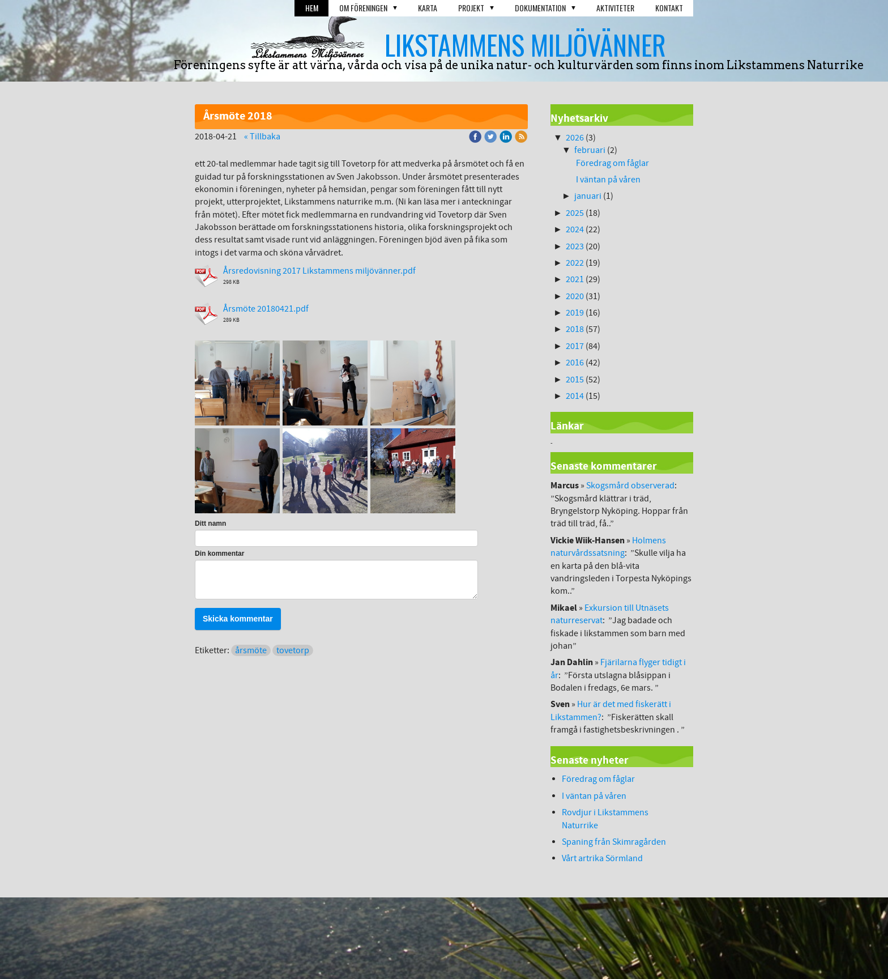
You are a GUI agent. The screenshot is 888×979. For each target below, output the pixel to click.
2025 (575, 213)
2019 (575, 312)
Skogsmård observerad (630, 485)
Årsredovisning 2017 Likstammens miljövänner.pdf (319, 270)
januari (587, 196)
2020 (575, 296)
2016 (575, 362)
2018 (575, 329)
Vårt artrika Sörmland (602, 858)
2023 (575, 246)
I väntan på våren (609, 179)
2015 (575, 379)
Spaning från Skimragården (614, 842)
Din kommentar (219, 553)
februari (589, 150)
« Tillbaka (262, 136)
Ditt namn (210, 523)
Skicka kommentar (238, 618)
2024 (575, 229)
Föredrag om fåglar (612, 163)
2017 (575, 346)
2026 (575, 137)
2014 (575, 396)
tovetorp (292, 650)
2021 (575, 279)
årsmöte (251, 650)
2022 (575, 263)
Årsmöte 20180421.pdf (266, 308)
